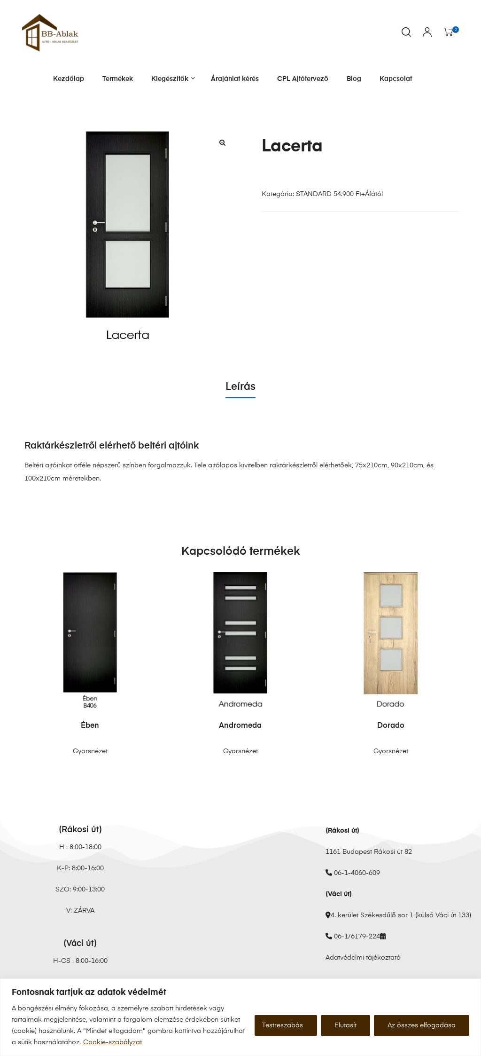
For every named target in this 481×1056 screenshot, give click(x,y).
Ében (90, 726)
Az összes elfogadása (422, 1025)
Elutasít (345, 1025)
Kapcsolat (396, 79)
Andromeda (240, 726)
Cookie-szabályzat (112, 1042)
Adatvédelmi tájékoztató (363, 957)
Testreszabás (282, 1025)
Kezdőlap (68, 79)
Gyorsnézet (90, 751)
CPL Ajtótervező (302, 79)
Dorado (390, 726)
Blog (354, 79)
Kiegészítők (172, 78)
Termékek (117, 79)
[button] (222, 142)
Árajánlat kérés (235, 79)
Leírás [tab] (240, 387)
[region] (240, 1017)
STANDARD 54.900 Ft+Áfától (339, 194)
